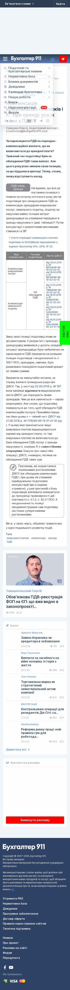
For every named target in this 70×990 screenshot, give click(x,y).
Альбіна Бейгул (29, 724)
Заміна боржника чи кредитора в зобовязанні (40, 639)
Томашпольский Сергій (24, 591)
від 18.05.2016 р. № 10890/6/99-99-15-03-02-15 (53, 299)
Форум (7, 952)
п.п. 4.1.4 (30, 499)
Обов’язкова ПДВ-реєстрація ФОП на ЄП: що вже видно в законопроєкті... (34, 602)
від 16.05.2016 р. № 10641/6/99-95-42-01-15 (53, 323)
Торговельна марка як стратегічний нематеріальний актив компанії (38, 687)
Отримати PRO (13, 898)
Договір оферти (14, 918)
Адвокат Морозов (31, 632)
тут (12, 889)
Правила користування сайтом (24, 923)
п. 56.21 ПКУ (45, 499)
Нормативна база (15, 903)
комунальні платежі (18, 538)
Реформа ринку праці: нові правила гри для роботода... (41, 733)
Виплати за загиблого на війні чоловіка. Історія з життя (40, 661)
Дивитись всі (17, 749)
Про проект (11, 942)
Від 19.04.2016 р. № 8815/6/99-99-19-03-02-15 (53, 266)
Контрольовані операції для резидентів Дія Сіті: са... (42, 710)
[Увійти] (60, 4)
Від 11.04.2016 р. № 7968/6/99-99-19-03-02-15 (54, 289)
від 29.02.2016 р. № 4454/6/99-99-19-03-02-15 (53, 312)
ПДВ (9, 541)
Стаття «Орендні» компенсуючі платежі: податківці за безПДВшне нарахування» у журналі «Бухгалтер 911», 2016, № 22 (33, 242)
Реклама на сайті (15, 947)
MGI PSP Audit (29, 704)
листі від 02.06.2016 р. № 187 (42, 386)
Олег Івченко (28, 676)
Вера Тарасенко (30, 653)
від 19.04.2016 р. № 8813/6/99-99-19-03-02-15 (53, 276)
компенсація (38, 538)
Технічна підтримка (16, 928)
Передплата (63, 58)
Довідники (10, 908)
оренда (52, 538)
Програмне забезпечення (20, 913)
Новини (8, 937)
